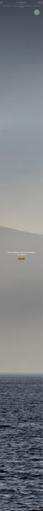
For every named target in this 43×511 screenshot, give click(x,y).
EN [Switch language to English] (36, 2)
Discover (21, 509)
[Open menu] (1, 2)
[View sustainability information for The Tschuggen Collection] (37, 11)
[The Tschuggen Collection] (21, 2)
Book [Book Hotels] (40, 2)
